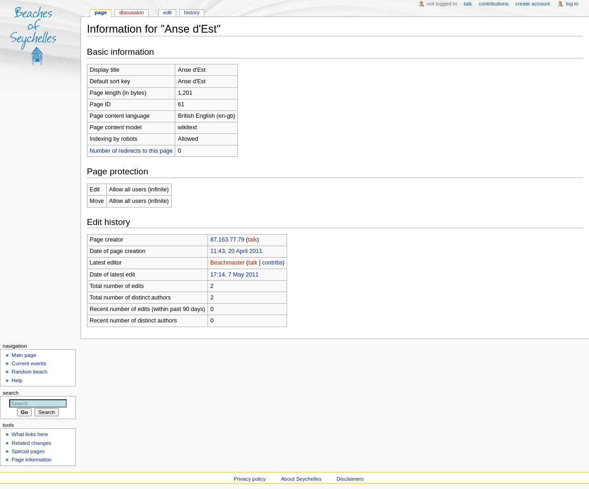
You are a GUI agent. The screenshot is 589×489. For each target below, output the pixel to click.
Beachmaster (227, 262)
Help (17, 380)
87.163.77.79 (227, 239)
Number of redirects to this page (131, 151)
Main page (24, 355)
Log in (572, 3)
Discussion (131, 12)
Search (11, 393)
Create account (532, 3)
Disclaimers (350, 479)
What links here (30, 434)
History (192, 12)
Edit (167, 12)
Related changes (31, 443)
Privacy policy (250, 479)
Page (101, 12)
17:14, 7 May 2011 (234, 274)
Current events (29, 363)
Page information (32, 459)
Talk (468, 3)
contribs (272, 262)
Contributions (493, 3)
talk (252, 239)
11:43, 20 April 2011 (236, 251)
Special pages (28, 451)
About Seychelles (301, 479)
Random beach (29, 371)
